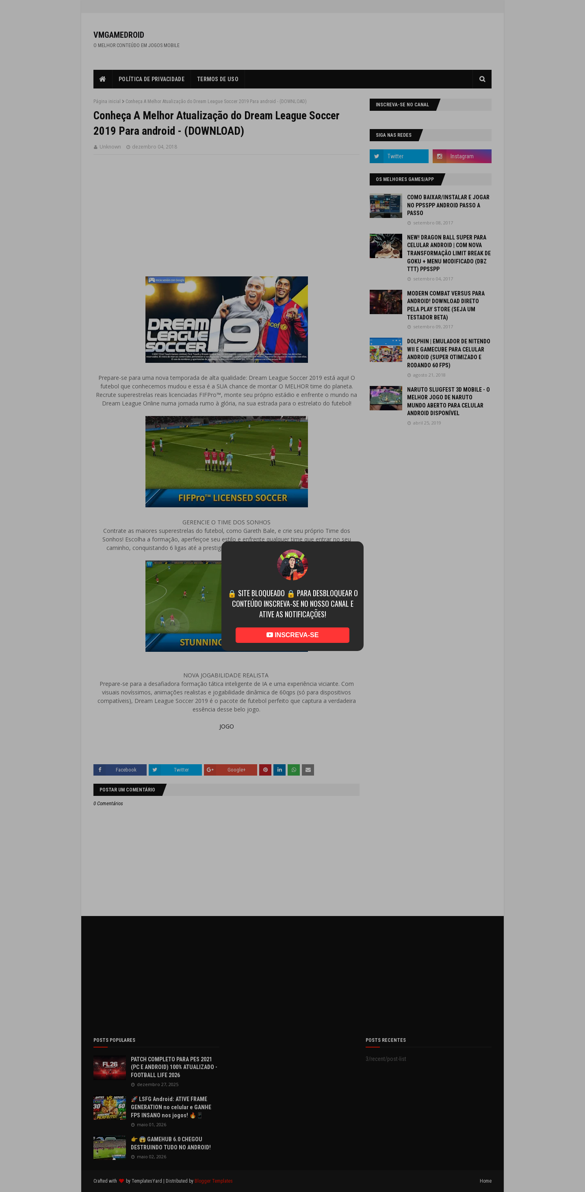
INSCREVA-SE (292, 635)
